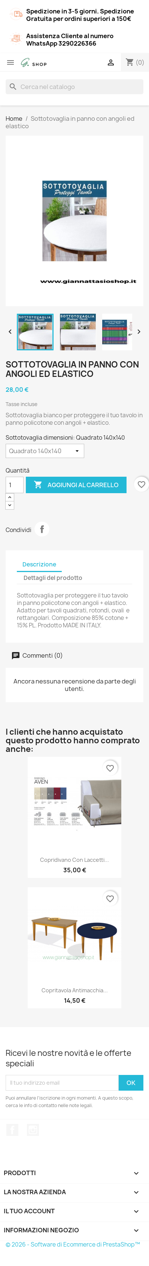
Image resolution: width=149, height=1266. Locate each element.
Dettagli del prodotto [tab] (53, 578)
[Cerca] (74, 86)
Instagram (33, 1130)
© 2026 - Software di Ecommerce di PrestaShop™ (73, 1244)
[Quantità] (15, 485)
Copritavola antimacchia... (75, 990)
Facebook (12, 1130)
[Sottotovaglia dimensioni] (45, 451)
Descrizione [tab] (39, 564)
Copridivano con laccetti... (74, 859)
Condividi (41, 529)
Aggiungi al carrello (76, 485)
